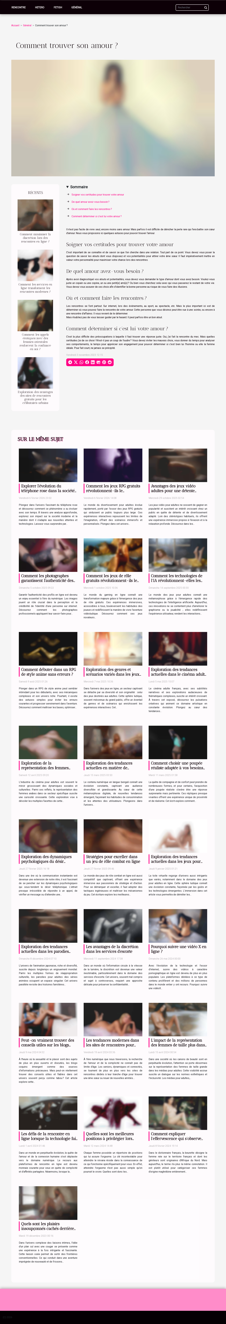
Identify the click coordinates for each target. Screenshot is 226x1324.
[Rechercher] (192, 7)
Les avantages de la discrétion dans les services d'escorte (112, 949)
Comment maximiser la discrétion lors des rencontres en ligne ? (35, 237)
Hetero (39, 7)
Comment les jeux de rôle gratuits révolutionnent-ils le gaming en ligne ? (111, 580)
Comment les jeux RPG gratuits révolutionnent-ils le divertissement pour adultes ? (113, 491)
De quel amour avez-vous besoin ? (90, 201)
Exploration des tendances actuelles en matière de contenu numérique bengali (110, 768)
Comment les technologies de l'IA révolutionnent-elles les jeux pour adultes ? (176, 580)
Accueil (15, 25)
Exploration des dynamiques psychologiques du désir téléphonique (46, 861)
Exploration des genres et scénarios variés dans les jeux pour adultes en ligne (112, 674)
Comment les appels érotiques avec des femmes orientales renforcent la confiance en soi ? (35, 342)
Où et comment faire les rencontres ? (92, 209)
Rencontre (18, 7)
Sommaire (79, 187)
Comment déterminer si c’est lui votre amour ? (97, 216)
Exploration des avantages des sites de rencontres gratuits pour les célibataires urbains (35, 397)
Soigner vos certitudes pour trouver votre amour (98, 194)
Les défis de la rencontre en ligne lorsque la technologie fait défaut (49, 1138)
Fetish (58, 7)
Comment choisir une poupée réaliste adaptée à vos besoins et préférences (177, 768)
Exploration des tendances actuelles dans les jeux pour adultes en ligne (176, 861)
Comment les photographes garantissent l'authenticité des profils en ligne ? (47, 580)
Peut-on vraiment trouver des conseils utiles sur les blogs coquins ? (47, 1045)
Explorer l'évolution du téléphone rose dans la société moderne (48, 491)
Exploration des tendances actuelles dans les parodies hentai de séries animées (45, 951)
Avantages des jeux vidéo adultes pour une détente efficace (173, 491)
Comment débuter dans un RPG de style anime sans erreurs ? (48, 672)
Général (76, 7)
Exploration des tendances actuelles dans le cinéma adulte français (179, 674)
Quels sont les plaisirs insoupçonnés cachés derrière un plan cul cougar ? (47, 1228)
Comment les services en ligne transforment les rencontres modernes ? (35, 288)
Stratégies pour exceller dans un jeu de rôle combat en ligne (113, 859)
